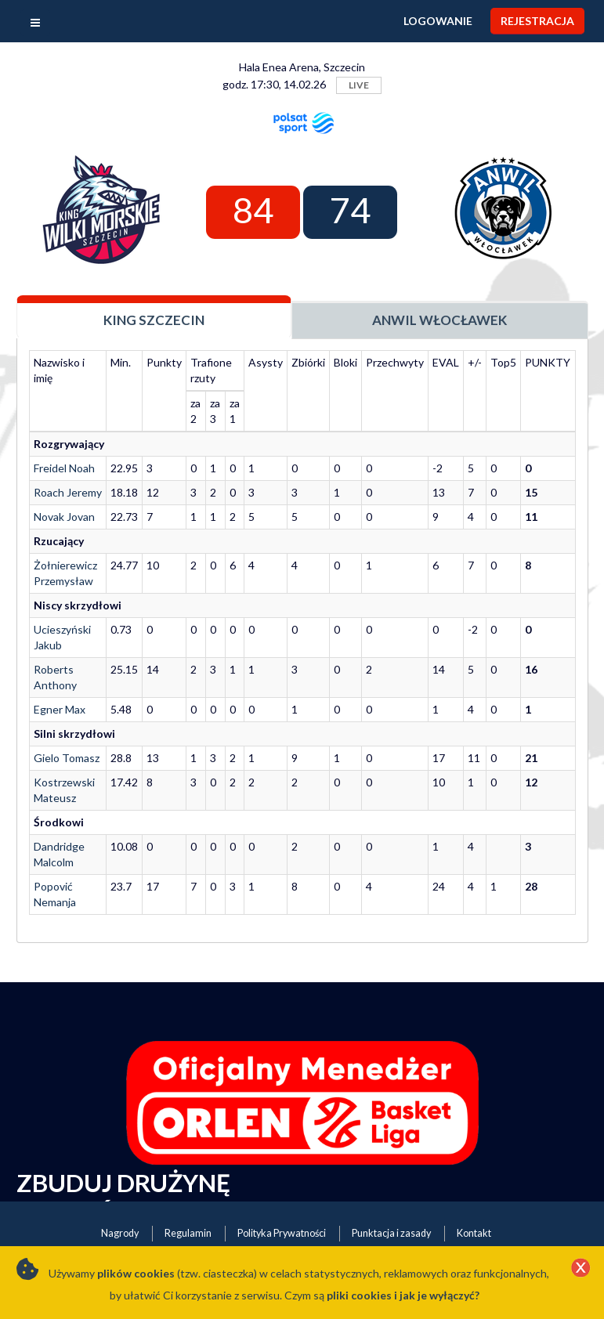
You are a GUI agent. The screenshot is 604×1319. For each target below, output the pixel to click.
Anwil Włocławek (439, 320)
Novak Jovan (64, 516)
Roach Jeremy (68, 492)
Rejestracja (537, 20)
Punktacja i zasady (391, 1233)
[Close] (580, 1269)
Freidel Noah (64, 468)
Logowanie (437, 20)
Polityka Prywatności (281, 1233)
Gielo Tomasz (66, 757)
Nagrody (120, 1233)
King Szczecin (153, 320)
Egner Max (59, 709)
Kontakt (474, 1233)
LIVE (359, 85)
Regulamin (188, 1233)
